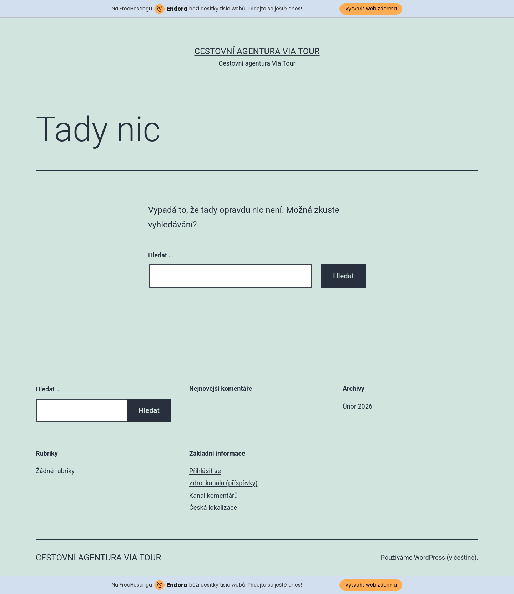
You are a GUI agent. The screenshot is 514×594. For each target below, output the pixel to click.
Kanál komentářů (213, 495)
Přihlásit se (205, 471)
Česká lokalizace (213, 507)
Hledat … (160, 255)
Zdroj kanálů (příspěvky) (223, 483)
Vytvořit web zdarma (371, 8)
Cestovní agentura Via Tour (256, 51)
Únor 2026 (357, 406)
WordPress (429, 557)
